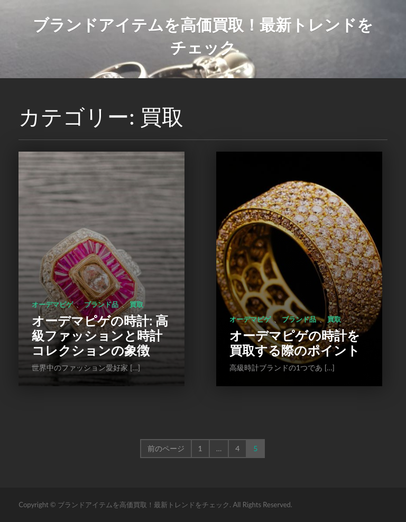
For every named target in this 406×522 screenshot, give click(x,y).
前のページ (165, 448)
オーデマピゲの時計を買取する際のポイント (294, 343)
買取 (136, 304)
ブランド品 (101, 304)
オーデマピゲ (52, 304)
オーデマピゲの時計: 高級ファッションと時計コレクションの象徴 (100, 335)
